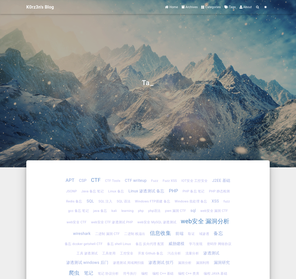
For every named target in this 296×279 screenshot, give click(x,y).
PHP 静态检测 (219, 191)
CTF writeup (136, 180)
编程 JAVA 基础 (215, 273)
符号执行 (130, 273)
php (141, 211)
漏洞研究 (222, 262)
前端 (179, 233)
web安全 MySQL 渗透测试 (156, 222)
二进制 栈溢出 (134, 234)
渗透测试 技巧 (161, 262)
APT (70, 180)
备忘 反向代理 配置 (150, 244)
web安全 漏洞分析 (205, 221)
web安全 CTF (77, 222)
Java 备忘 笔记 (92, 191)
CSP (83, 180)
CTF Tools (112, 181)
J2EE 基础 (221, 180)
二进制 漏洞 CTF (107, 234)
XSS (215, 201)
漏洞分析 (184, 263)
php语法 (154, 211)
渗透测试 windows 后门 (87, 262)
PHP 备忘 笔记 (194, 191)
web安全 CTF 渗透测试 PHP (112, 222)
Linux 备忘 (116, 191)
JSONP (71, 191)
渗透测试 (211, 253)
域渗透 (204, 234)
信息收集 (160, 233)
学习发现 (195, 244)
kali (114, 211)
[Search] (258, 7)
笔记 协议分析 (108, 273)
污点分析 (174, 253)
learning (127, 211)
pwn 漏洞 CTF (175, 211)
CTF (96, 180)
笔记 (88, 273)
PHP (173, 190)
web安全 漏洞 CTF (214, 211)
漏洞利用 (202, 263)
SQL (90, 201)
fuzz (226, 201)
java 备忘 (100, 211)
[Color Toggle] (266, 7)
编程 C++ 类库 (188, 273)
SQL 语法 (123, 201)
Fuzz (154, 181)
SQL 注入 (105, 201)
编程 (144, 273)
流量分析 (192, 253)
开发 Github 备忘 (150, 253)
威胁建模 (176, 243)
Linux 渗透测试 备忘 (146, 191)
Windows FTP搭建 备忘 (152, 201)
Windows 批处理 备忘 (191, 201)
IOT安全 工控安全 (194, 181)
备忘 (218, 233)
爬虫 (74, 273)
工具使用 (109, 253)
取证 (191, 234)
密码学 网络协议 (219, 244)
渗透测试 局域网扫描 (128, 263)
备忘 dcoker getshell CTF (84, 244)
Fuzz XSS (170, 181)
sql (193, 210)
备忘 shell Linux (119, 244)
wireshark (82, 233)
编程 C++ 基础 (163, 273)
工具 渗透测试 (87, 253)
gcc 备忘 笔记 (78, 211)
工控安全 (126, 253)
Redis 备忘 (74, 201)
